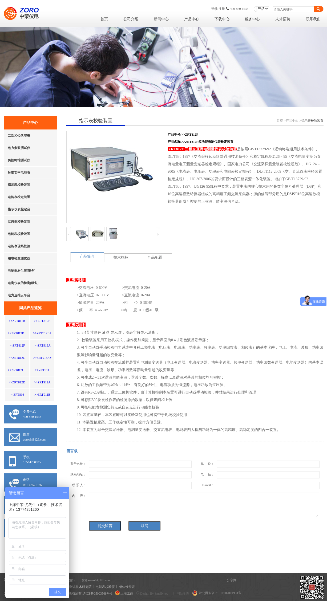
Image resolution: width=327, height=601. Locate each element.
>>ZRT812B (42, 321)
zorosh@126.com (91, 580)
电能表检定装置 (19, 197)
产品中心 (191, 19)
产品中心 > (293, 121)
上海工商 (126, 593)
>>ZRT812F (17, 345)
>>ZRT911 (42, 370)
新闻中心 (161, 19)
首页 (104, 19)
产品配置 (154, 258)
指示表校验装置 (19, 185)
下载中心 (222, 19)
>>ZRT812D (17, 382)
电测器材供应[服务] (21, 271)
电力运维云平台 (19, 295)
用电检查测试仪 (19, 258)
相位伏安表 (127, 587)
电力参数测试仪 (19, 148)
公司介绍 (130, 19)
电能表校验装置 (19, 234)
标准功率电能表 (19, 172)
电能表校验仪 (105, 587)
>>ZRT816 (17, 394)
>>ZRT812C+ (17, 370)
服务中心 (252, 19)
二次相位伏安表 (19, 136)
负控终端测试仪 (19, 160)
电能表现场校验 (19, 246)
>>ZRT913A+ (42, 358)
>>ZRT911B (42, 394)
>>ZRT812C (17, 358)
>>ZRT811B (17, 321)
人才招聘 (282, 19)
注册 (222, 9)
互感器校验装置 (19, 221)
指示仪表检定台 (19, 209)
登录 (214, 9)
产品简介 (87, 256)
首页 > (281, 121)
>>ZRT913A (42, 345)
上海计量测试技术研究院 (74, 587)
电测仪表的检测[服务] (23, 283)
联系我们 (313, 19)
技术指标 (121, 258)
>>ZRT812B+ (17, 333)
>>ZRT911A (42, 382)
